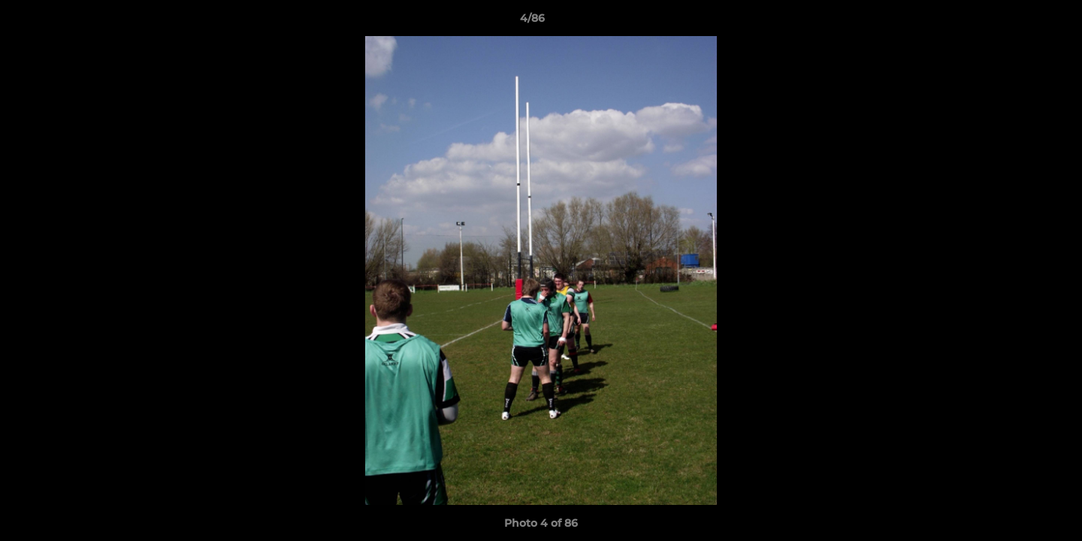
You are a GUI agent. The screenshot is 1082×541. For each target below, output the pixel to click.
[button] (1019, 22)
